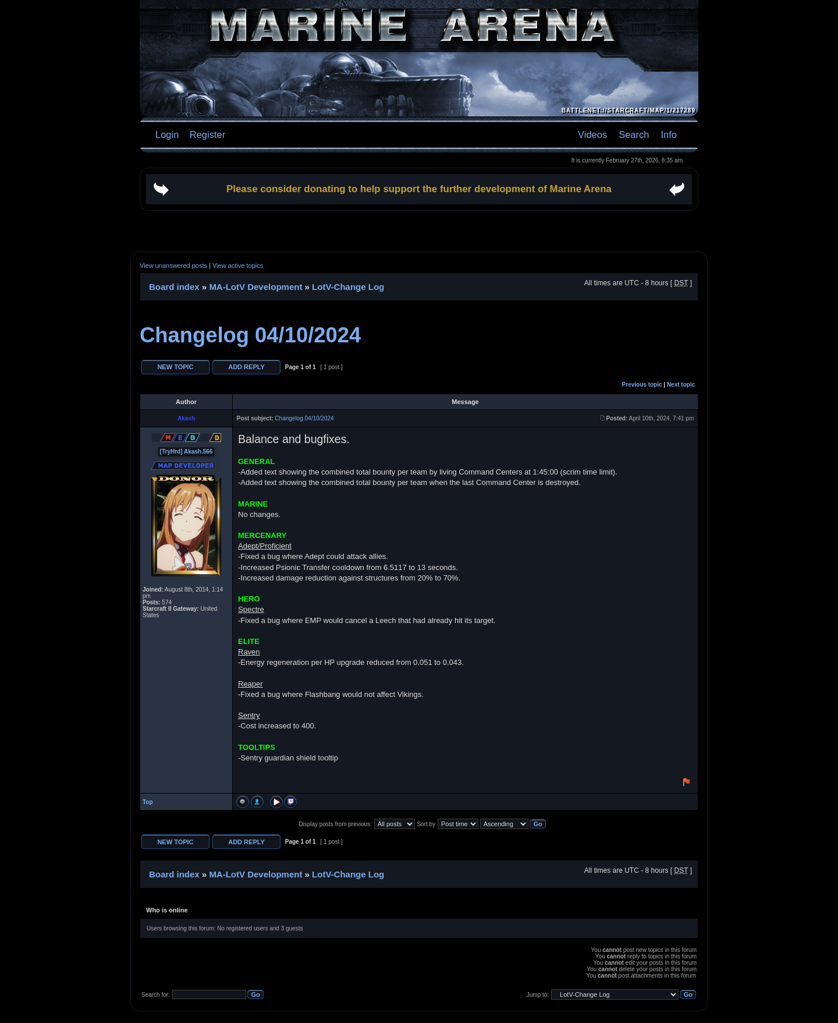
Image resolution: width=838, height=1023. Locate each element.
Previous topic (642, 384)
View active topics (237, 265)
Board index (174, 287)
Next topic (681, 384)
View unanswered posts (173, 265)
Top (148, 802)
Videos (592, 134)
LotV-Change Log (348, 287)
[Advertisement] (419, 231)
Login (167, 134)
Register (206, 134)
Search (634, 134)
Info (669, 134)
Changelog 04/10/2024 (250, 335)
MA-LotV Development (255, 287)
